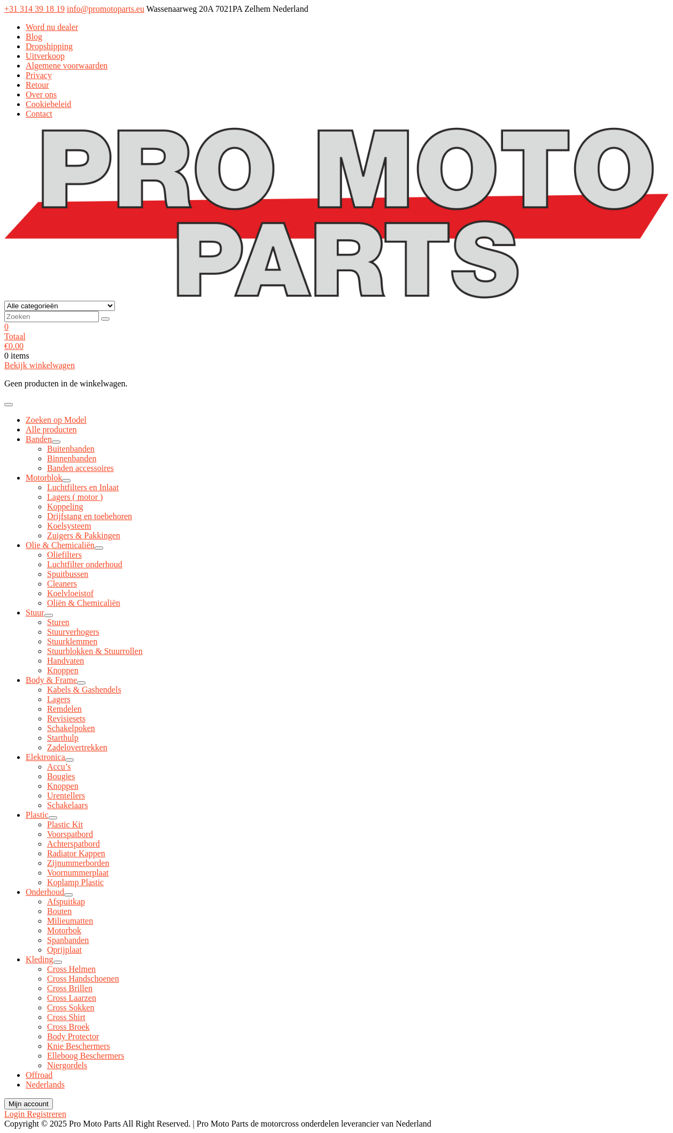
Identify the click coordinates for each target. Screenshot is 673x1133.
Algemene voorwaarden (66, 65)
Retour (37, 84)
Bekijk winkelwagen (39, 365)
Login (15, 1114)
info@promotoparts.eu (105, 8)
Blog (34, 36)
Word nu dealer (52, 27)
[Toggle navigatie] (8, 404)
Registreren (46, 1114)
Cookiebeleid (48, 104)
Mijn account (29, 1104)
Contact (39, 113)
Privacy (39, 75)
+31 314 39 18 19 (34, 8)
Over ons (41, 94)
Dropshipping (49, 46)
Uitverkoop (45, 55)
